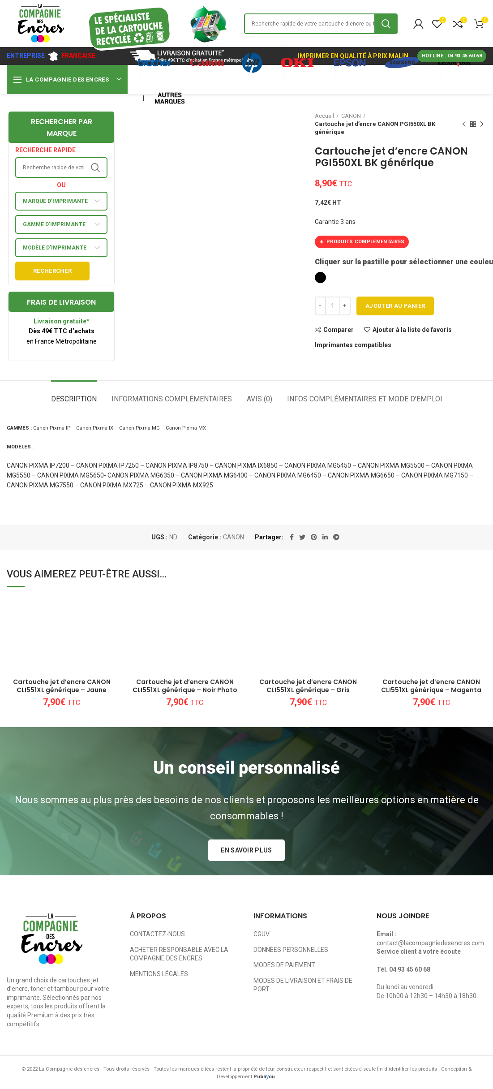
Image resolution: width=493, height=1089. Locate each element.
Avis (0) (259, 399)
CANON (233, 537)
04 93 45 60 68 (409, 969)
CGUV (261, 934)
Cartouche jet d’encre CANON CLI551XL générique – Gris (308, 686)
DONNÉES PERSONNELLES (290, 949)
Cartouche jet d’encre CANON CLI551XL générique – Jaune (62, 686)
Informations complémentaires (171, 399)
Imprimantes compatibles (353, 345)
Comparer (338, 330)
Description (74, 399)
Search (386, 23)
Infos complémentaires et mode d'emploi (364, 399)
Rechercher (52, 270)
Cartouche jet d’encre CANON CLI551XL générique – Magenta (431, 686)
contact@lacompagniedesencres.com (430, 943)
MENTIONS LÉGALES (159, 973)
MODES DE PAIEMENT (284, 964)
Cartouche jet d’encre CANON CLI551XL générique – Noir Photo (185, 686)
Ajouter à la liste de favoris (412, 330)
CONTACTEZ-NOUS (157, 934)
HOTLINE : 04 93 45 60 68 (452, 56)
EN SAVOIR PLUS (246, 850)
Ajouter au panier (395, 305)
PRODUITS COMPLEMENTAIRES (361, 241)
